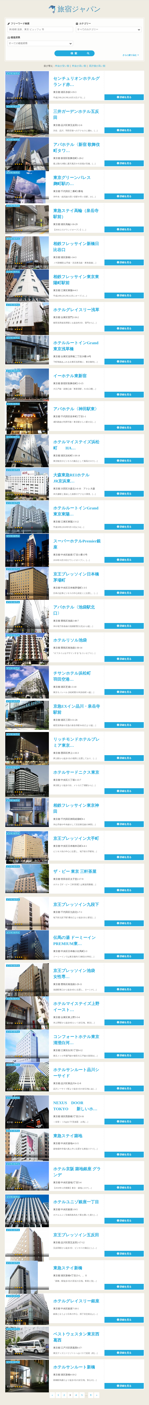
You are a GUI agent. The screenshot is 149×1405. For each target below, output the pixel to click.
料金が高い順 (79, 66)
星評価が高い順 (97, 66)
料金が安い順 (62, 66)
